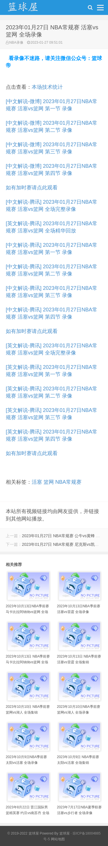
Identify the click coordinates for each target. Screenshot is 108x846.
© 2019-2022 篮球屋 (23, 833)
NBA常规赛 (68, 482)
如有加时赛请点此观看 (32, 187)
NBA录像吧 (29, 9)
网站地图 (58, 839)
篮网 (48, 482)
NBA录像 (16, 43)
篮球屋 (64, 833)
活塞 (37, 482)
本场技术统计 (47, 87)
